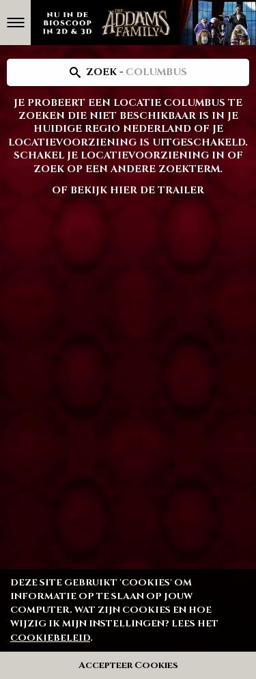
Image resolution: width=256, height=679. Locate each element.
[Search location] (128, 72)
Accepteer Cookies (128, 665)
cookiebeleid (50, 638)
